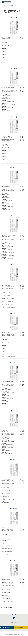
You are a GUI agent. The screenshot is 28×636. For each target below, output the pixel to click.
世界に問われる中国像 (5, 332)
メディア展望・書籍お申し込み (7, 627)
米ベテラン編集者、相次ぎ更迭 (7, 353)
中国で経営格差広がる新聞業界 (7, 258)
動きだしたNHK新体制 (5, 493)
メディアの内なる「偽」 (6, 589)
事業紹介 (5, 5)
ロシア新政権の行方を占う (6, 430)
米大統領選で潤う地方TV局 (6, 548)
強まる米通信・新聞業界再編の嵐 (7, 334)
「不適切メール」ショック (6, 243)
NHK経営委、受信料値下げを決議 (7, 101)
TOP (2, 5)
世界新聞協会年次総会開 (6, 140)
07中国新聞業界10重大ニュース (7, 496)
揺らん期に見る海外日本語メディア (8, 335)
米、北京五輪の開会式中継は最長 (7, 206)
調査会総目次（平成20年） (6, 62)
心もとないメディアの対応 (6, 292)
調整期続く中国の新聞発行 (6, 209)
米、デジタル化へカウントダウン (7, 499)
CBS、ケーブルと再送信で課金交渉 (7, 304)
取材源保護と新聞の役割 (6, 389)
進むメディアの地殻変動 (6, 37)
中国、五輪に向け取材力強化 (6, 453)
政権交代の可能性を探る (6, 186)
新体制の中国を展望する (6, 579)
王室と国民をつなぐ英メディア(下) (7, 582)
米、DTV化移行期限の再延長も (7, 601)
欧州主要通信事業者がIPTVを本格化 (8, 483)
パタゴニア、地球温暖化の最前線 (7, 434)
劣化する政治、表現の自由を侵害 (7, 392)
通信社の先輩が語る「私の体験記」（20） (9, 90)
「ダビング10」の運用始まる (6, 249)
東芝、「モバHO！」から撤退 (6, 200)
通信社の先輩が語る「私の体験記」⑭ (8, 384)
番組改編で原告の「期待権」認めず (8, 298)
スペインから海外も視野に (6, 598)
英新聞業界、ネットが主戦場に (7, 189)
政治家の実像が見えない (6, 145)
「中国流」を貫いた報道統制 (6, 137)
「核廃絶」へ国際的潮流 (6, 197)
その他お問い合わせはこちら (21, 627)
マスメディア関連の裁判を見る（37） (8, 288)
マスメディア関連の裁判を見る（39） (8, 91)
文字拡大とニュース (5, 438)
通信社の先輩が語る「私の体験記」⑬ (8, 433)
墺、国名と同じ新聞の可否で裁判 (7, 398)
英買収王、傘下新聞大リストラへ (7, 203)
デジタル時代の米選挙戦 (6, 95)
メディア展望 (10, 5)
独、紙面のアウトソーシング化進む (8, 252)
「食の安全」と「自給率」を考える (8, 235)
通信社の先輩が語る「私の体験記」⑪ (8, 530)
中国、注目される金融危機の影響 (7, 87)
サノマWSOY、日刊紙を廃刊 (6, 545)
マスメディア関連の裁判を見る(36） (8, 385)
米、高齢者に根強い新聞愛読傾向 (7, 255)
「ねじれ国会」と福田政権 (6, 592)
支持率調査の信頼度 (5, 194)
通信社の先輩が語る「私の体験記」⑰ (8, 239)
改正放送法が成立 (4, 595)
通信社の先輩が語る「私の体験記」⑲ (8, 139)
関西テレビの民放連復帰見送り (7, 444)
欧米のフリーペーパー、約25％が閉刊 (8, 104)
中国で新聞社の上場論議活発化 (7, 551)
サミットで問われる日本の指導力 (7, 381)
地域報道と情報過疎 (5, 487)
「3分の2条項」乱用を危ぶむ (6, 539)
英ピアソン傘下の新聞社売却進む (7, 447)
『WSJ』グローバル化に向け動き (7, 301)
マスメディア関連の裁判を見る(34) (7, 585)
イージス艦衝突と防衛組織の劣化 (7, 441)
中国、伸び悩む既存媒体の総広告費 (8, 110)
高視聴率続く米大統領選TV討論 (7, 107)
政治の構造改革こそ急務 (6, 98)
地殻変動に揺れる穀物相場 (6, 479)
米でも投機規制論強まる (6, 236)
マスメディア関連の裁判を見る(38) (7, 190)
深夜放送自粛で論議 (5, 395)
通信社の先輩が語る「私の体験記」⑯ (8, 286)
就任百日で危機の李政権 (6, 285)
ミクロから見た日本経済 (6, 136)
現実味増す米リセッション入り (7, 431)
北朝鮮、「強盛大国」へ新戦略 (7, 529)
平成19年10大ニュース (5, 554)
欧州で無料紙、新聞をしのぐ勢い (7, 480)
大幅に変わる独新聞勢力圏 (6, 502)
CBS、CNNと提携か (5, 401)
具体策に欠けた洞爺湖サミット (7, 246)
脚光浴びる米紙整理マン (6, 532)
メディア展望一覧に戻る (7, 607)
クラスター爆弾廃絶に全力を (6, 295)
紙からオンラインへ (5, 43)
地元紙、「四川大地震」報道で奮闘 (8, 307)
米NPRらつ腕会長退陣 (5, 450)
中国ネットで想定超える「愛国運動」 (8, 356)
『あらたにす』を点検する (6, 490)
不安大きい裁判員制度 (5, 38)
